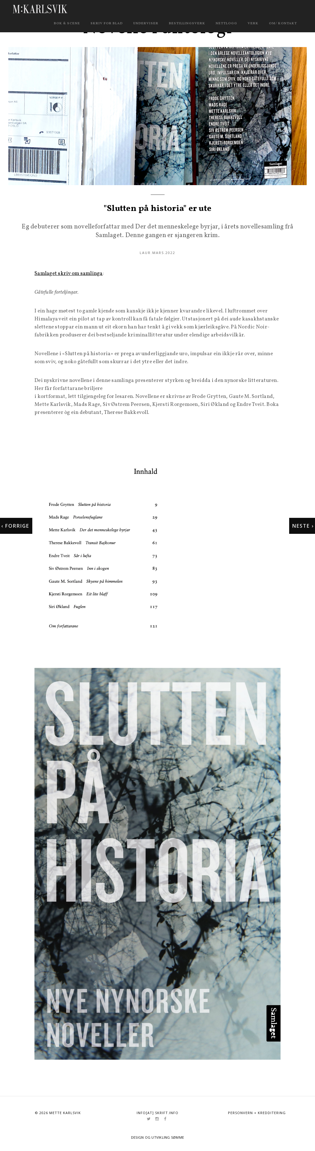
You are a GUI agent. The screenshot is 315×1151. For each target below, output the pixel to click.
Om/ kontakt (283, 23)
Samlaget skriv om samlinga (68, 274)
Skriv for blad (106, 23)
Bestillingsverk (187, 23)
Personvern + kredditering (257, 1113)
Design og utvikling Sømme (157, 1137)
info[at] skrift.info (157, 1113)
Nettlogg (226, 23)
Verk (253, 23)
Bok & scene (67, 23)
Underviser (145, 23)
